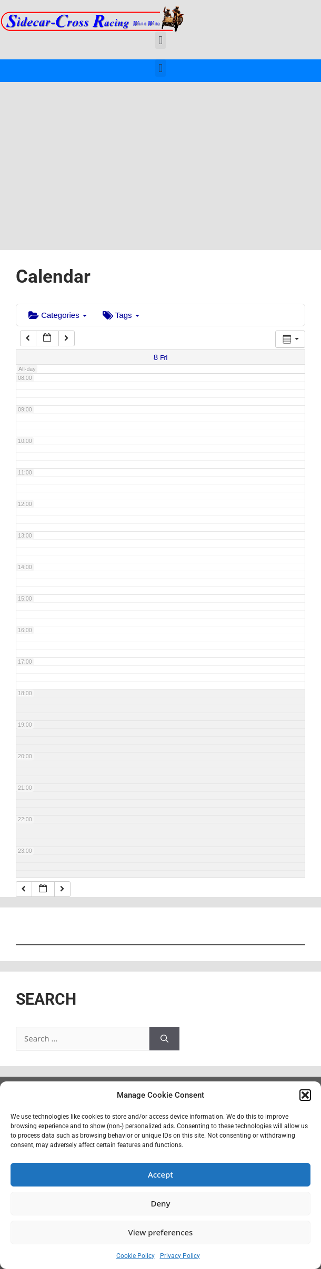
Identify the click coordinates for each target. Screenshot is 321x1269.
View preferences (160, 1232)
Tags (121, 315)
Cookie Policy (135, 1256)
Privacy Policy (180, 1256)
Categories (57, 315)
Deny (160, 1203)
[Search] (164, 1038)
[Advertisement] (160, 160)
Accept (160, 1174)
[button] (305, 1095)
